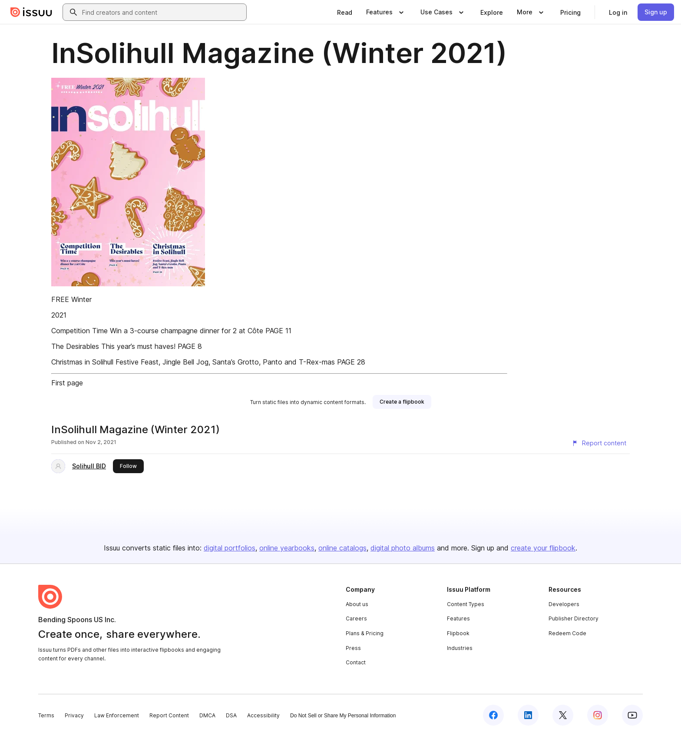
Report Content (169, 715)
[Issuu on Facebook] (493, 715)
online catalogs (342, 548)
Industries (460, 648)
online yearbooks (286, 548)
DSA (231, 715)
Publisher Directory (573, 618)
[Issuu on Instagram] (597, 715)
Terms (46, 715)
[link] (344, 12)
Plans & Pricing (364, 633)
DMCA (207, 715)
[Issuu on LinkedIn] (528, 715)
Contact (356, 662)
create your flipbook (543, 548)
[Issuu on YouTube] (632, 715)
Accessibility (263, 715)
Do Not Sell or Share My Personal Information (343, 716)
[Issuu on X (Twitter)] (562, 715)
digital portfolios (229, 548)
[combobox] (162, 12)
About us (357, 604)
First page (67, 382)
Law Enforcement (116, 715)
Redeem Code (567, 633)
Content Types (465, 604)
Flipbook (458, 633)
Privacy (74, 715)
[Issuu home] (31, 12)
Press (353, 648)
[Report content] (599, 443)
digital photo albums (402, 548)
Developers (564, 604)
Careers (356, 618)
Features (458, 618)
